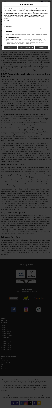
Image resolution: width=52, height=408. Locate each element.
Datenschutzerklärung (34, 16)
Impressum (6, 20)
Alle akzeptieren (42, 47)
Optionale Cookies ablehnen (26, 47)
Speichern (10, 47)
